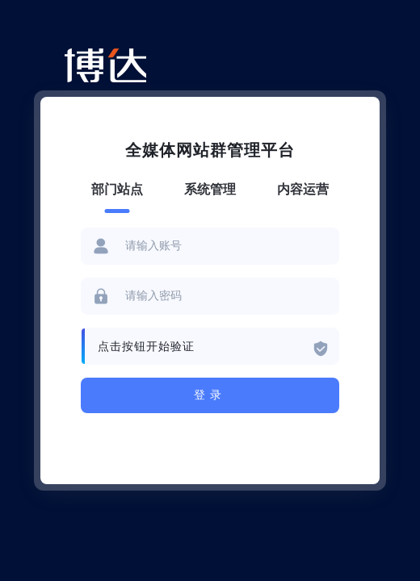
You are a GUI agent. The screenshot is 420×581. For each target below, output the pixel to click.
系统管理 (210, 189)
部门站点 (117, 189)
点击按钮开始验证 (146, 347)
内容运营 (303, 189)
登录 (210, 395)
